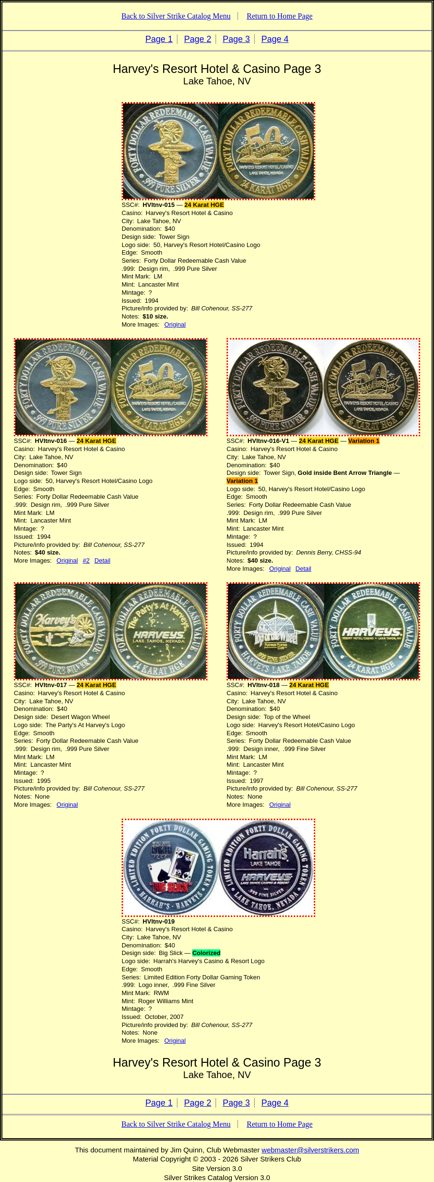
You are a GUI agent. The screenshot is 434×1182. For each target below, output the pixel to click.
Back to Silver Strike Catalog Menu (176, 16)
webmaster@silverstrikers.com (310, 1150)
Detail (102, 560)
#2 (86, 560)
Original (175, 324)
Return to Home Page (279, 16)
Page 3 (236, 39)
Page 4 (275, 39)
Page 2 (197, 39)
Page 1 (159, 39)
